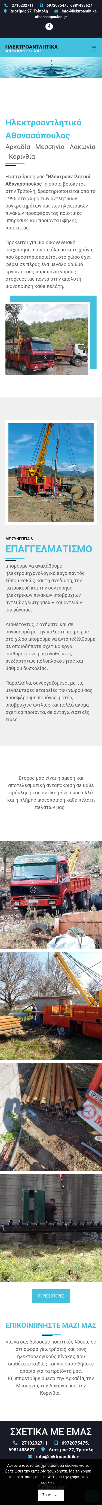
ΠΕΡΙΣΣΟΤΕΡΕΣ (51, 1296)
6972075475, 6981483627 (69, 5)
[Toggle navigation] (94, 47)
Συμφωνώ (51, 1495)
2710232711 (23, 5)
